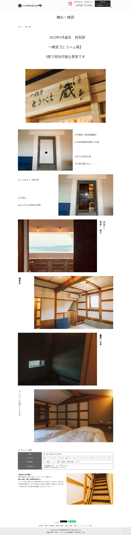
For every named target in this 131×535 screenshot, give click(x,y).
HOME (65, 8)
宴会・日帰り (93, 8)
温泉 (87, 8)
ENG (108, 8)
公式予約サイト (49, 465)
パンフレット (102, 8)
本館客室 (74, 8)
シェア (57, 522)
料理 (70, 8)
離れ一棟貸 (82, 8)
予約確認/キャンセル (103, 5)
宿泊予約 (102, 2)
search (111, 8)
